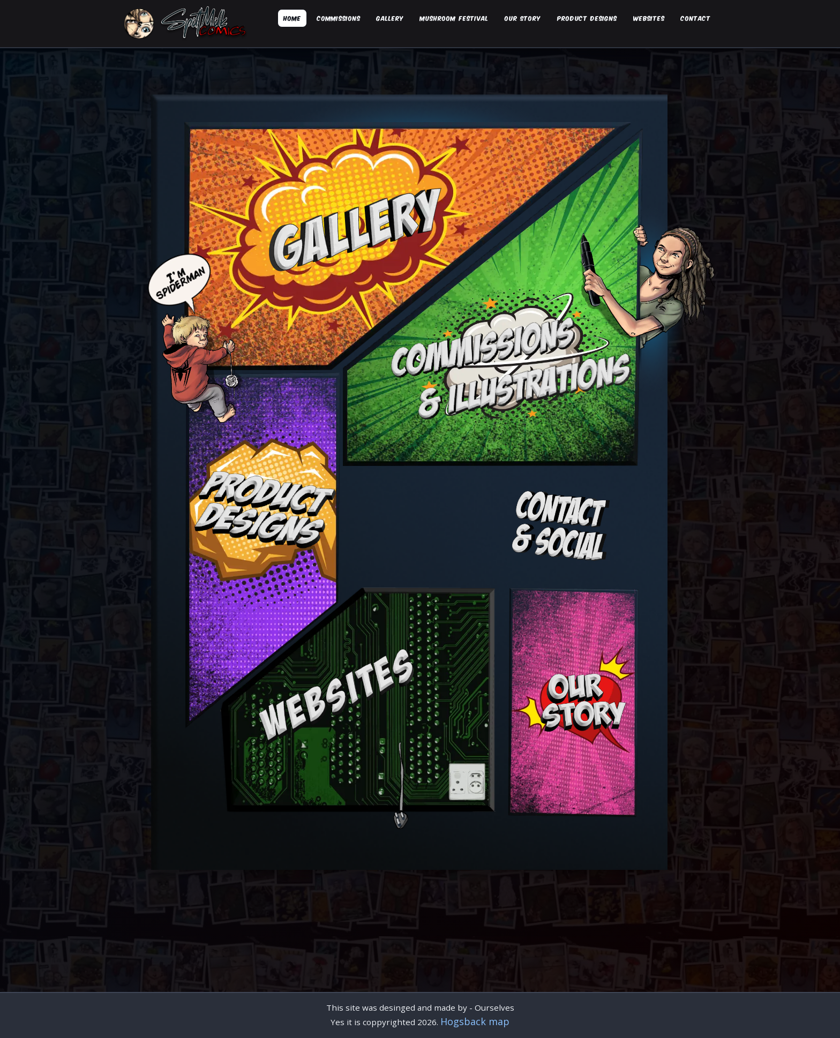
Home (292, 17)
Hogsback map (474, 1021)
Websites (649, 17)
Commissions (339, 17)
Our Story (523, 17)
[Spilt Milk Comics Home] (187, 23)
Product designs (587, 17)
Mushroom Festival (454, 17)
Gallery (390, 17)
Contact (696, 17)
